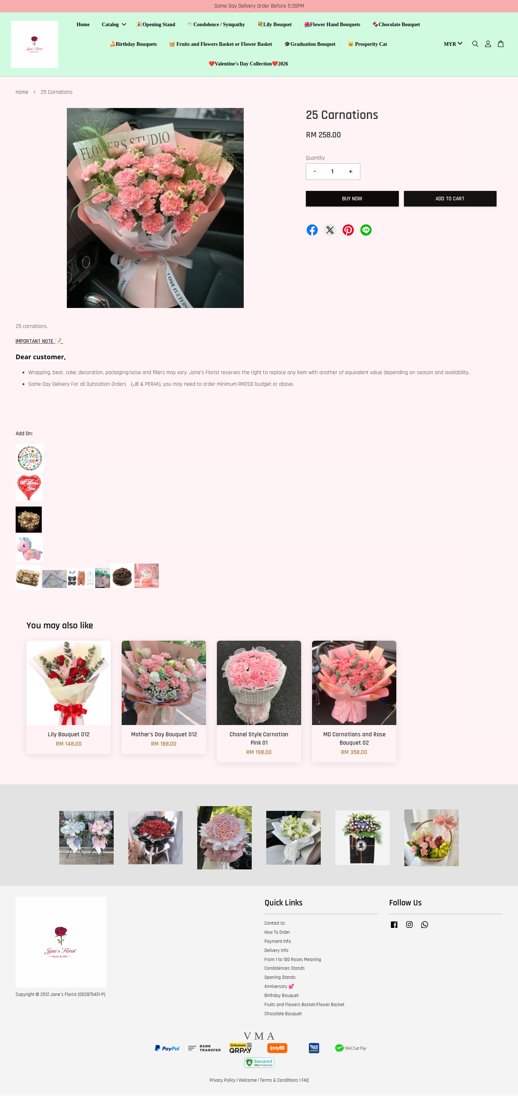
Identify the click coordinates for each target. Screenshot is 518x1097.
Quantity (315, 159)
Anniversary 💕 (279, 988)
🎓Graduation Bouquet (309, 45)
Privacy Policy (222, 1082)
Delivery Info (276, 952)
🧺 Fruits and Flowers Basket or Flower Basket (220, 45)
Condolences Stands (284, 970)
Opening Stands (280, 979)
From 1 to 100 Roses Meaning (292, 961)
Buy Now (352, 200)
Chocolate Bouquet (283, 1015)
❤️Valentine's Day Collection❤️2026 (248, 64)
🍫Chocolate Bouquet (396, 25)
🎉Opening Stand (155, 25)
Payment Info (277, 943)
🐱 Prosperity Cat (367, 45)
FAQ (305, 1082)
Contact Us (274, 925)
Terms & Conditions (279, 1082)
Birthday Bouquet (281, 997)
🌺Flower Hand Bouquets (332, 25)
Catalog (114, 25)
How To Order (277, 934)
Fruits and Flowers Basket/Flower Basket (304, 1006)
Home (83, 25)
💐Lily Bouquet (274, 25)
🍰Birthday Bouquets (133, 45)
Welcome (248, 1082)
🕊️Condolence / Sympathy (216, 25)
